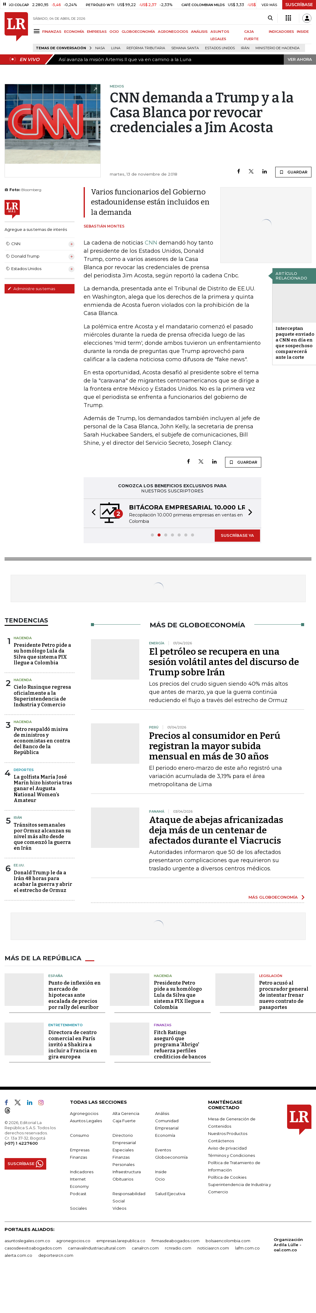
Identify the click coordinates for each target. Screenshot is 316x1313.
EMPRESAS (97, 31)
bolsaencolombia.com (228, 1240)
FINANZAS (51, 31)
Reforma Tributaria (146, 48)
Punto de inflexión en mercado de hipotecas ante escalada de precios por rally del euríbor (74, 995)
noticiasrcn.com (213, 1248)
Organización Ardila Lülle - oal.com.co (288, 1244)
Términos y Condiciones (231, 1155)
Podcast (78, 1193)
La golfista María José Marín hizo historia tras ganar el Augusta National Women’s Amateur (43, 788)
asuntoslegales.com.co (27, 1240)
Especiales (123, 1149)
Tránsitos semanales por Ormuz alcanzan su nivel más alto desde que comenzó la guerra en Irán (42, 836)
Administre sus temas (31, 288)
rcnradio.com (178, 1248)
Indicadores (81, 1171)
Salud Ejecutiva (170, 1193)
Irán (245, 48)
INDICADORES (281, 31)
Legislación (270, 976)
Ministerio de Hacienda (277, 48)
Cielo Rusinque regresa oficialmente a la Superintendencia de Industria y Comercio (42, 696)
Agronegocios (84, 1113)
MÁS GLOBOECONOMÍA (273, 897)
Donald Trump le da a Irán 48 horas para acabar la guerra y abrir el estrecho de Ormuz (43, 881)
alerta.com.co (18, 1255)
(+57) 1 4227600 (21, 1143)
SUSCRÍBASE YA (237, 535)
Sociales (78, 1208)
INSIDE (303, 31)
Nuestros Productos (227, 1133)
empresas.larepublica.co (120, 1240)
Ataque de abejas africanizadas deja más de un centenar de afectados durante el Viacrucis (216, 830)
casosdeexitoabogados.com (33, 1248)
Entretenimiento (65, 1025)
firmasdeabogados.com (175, 1240)
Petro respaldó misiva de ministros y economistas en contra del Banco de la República (42, 741)
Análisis (162, 1113)
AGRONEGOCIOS (173, 31)
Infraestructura (127, 1171)
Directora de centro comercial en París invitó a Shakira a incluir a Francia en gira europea (72, 1045)
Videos (119, 1208)
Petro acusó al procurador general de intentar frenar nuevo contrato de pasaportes (283, 995)
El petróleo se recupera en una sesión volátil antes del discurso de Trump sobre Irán (224, 662)
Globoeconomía (171, 1157)
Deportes (24, 770)
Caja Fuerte (124, 1120)
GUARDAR (293, 172)
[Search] (270, 18)
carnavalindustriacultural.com (97, 1248)
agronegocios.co (73, 1240)
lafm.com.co (247, 1248)
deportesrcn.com (55, 1255)
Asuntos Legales (86, 1120)
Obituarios (123, 1179)
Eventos (163, 1149)
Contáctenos (221, 1140)
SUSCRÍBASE (299, 4)
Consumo (79, 1135)
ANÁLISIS (199, 31)
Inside (161, 1171)
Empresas (79, 1149)
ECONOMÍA (74, 31)
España (55, 976)
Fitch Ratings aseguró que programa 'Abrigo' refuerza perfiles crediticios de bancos (180, 1045)
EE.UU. (19, 865)
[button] (92, 513)
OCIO (114, 31)
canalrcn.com (145, 1248)
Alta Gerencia (126, 1113)
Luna (115, 48)
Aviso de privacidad (227, 1148)
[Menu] (37, 31)
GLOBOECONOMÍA (138, 31)
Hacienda (23, 638)
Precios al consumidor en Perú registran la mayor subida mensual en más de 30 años (214, 746)
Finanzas (163, 1025)
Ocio (160, 1179)
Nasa (100, 48)
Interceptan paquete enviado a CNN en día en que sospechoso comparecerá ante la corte (295, 343)
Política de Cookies (227, 1177)
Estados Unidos (220, 48)
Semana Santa (185, 48)
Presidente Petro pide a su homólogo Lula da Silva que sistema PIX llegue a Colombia (42, 654)
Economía (165, 1135)
